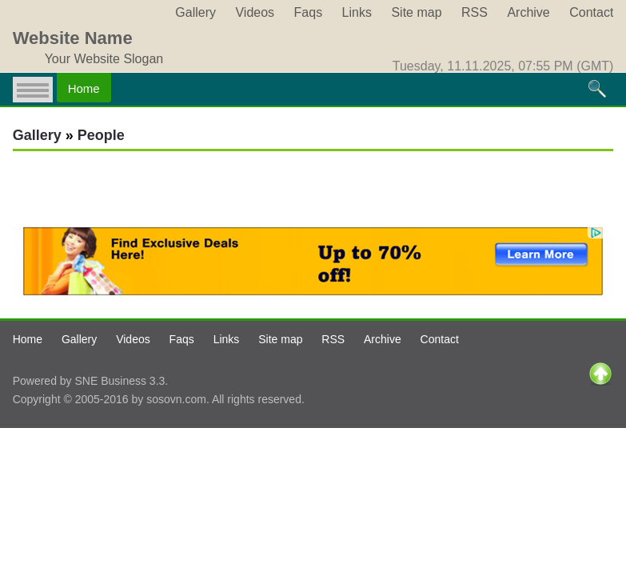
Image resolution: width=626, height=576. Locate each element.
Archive (528, 12)
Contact (591, 12)
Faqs (308, 12)
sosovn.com (176, 399)
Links (357, 12)
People (101, 135)
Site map (416, 12)
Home (84, 88)
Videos (254, 12)
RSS (474, 12)
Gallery (195, 12)
